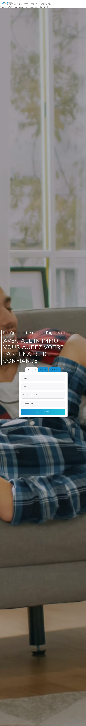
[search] (43, 412)
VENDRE (55, 369)
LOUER (43, 369)
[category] (43, 378)
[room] (43, 395)
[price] (43, 404)
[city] (43, 386)
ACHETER (31, 369)
